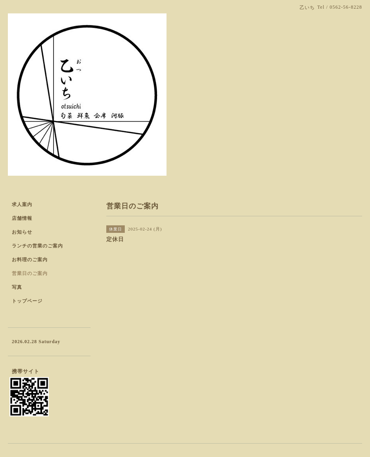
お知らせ (22, 232)
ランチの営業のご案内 (37, 246)
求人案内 (22, 204)
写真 (17, 287)
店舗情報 (22, 218)
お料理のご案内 (30, 259)
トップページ (27, 301)
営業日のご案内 (30, 273)
